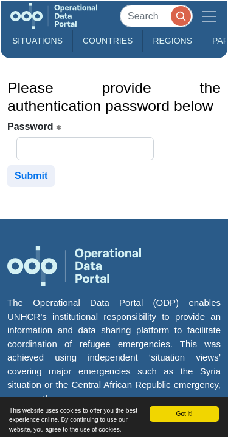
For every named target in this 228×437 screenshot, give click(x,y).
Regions (172, 41)
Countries (108, 41)
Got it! (184, 413)
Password (34, 126)
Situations (37, 41)
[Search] (156, 16)
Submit (31, 176)
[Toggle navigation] (209, 16)
